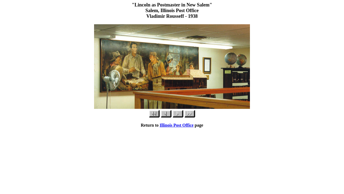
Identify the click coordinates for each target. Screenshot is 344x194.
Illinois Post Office (177, 125)
